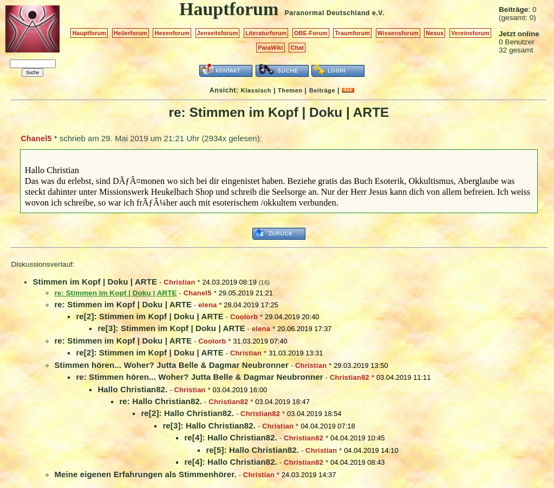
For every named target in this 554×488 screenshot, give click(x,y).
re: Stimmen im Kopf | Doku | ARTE (123, 304)
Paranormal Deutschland (327, 13)
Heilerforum (130, 33)
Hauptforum (89, 33)
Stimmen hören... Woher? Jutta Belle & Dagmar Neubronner (171, 365)
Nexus (435, 33)
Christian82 (349, 377)
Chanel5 (36, 138)
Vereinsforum (470, 33)
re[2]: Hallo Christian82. (187, 413)
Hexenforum (172, 33)
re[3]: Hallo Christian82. (209, 425)
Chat (297, 47)
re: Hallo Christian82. (160, 401)
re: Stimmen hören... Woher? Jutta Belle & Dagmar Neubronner (199, 376)
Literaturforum (265, 33)
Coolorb (244, 317)
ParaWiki (270, 47)
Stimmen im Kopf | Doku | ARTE (94, 281)
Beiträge (322, 90)
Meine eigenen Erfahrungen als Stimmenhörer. (145, 474)
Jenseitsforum (217, 33)
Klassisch (256, 90)
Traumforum (352, 33)
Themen (290, 90)
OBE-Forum (311, 33)
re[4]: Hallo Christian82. (230, 437)
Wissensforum (398, 33)
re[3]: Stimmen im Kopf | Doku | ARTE (171, 328)
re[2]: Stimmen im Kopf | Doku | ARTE (149, 316)
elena (207, 305)
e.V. (378, 13)
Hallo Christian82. (132, 389)
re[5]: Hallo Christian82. (252, 449)
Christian (179, 282)
